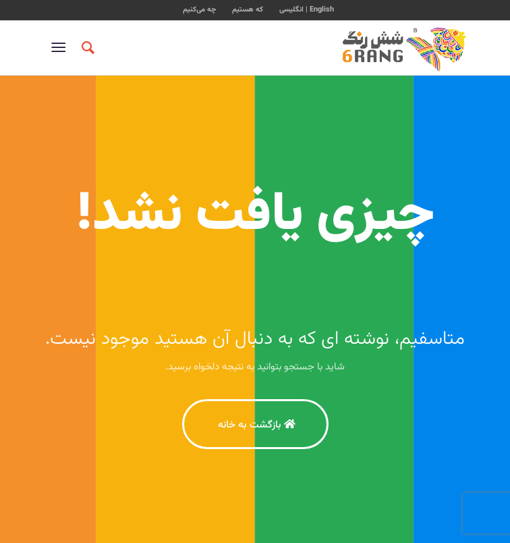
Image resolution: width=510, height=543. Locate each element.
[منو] (61, 48)
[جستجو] (86, 48)
